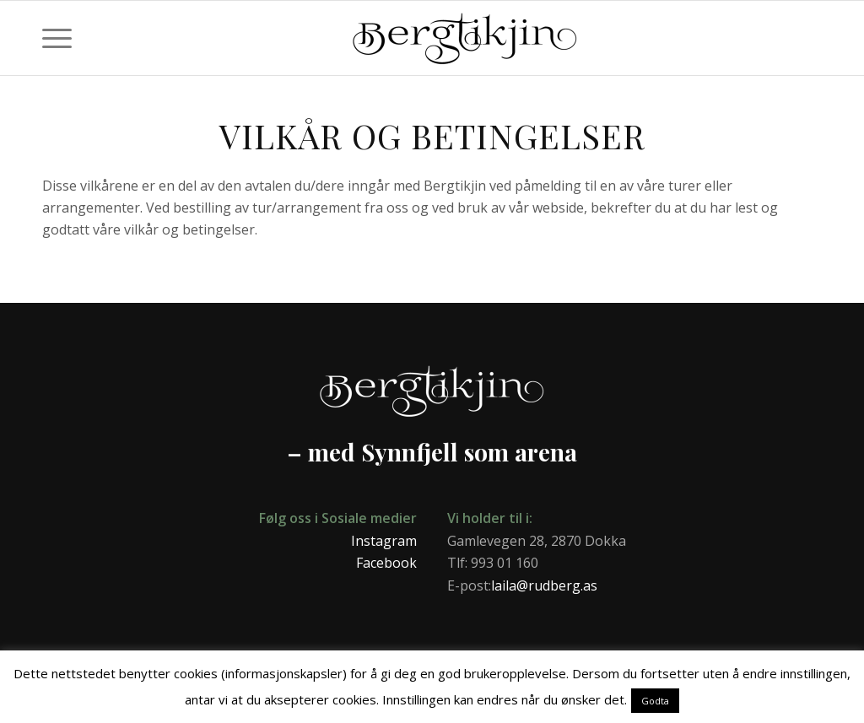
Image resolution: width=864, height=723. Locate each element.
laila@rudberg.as (544, 585)
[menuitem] (57, 38)
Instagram (384, 540)
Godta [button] (655, 700)
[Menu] (57, 38)
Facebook (386, 562)
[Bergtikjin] (580, 46)
